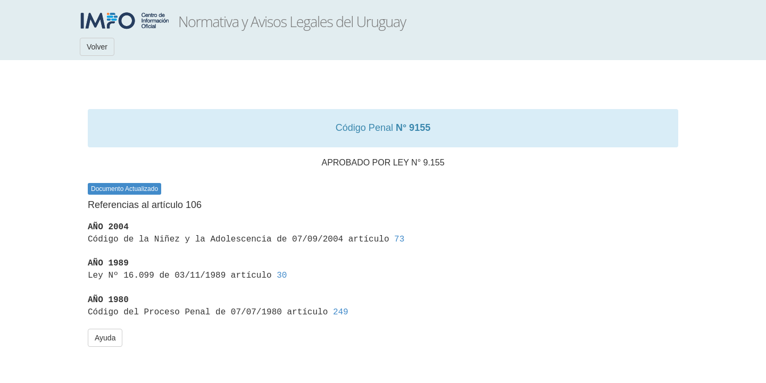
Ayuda (105, 338)
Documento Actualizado (124, 189)
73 (399, 239)
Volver (97, 47)
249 (340, 312)
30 (282, 275)
